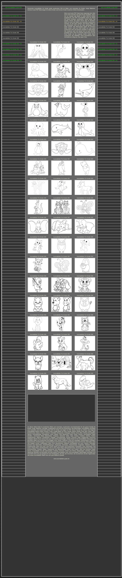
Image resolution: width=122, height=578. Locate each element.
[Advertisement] (45, 408)
